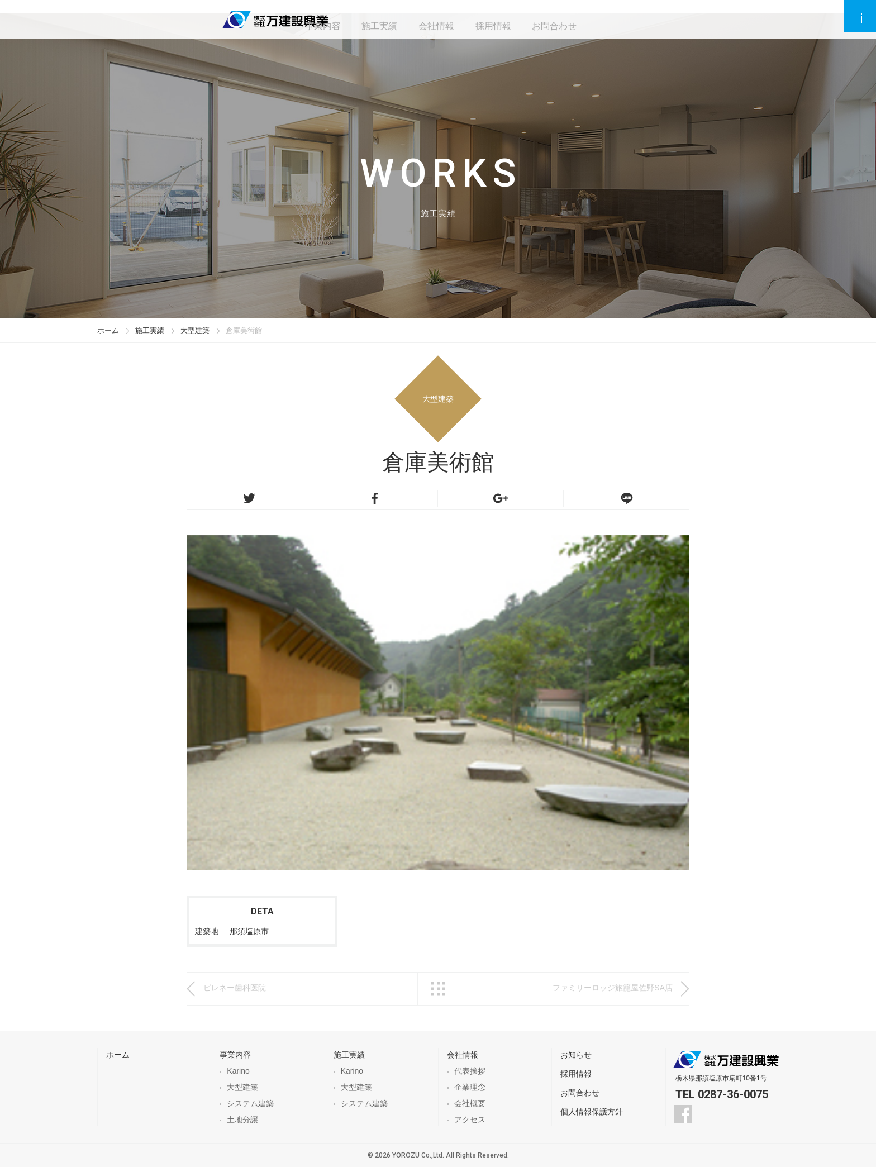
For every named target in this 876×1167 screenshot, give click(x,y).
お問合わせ (559, 19)
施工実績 (381, 19)
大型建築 (195, 330)
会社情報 (439, 19)
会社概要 (469, 1103)
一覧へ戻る (438, 989)
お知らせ (576, 1054)
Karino (238, 1070)
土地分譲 (242, 1119)
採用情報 (497, 19)
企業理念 (469, 1087)
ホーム (108, 330)
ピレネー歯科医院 (234, 987)
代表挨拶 (469, 1070)
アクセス (469, 1119)
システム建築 (250, 1103)
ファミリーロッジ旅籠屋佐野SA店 (613, 987)
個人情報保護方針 (591, 1111)
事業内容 (323, 19)
